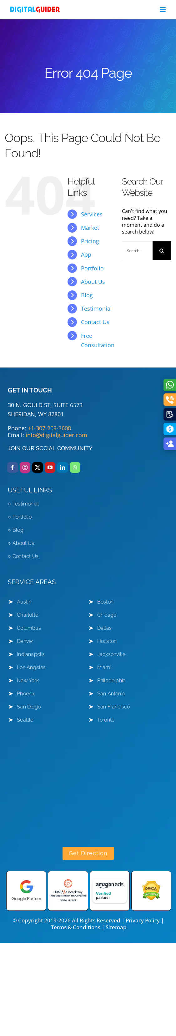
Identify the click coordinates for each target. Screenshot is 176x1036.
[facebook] (12, 467)
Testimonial (96, 308)
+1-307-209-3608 (49, 428)
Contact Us (95, 322)
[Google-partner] (26, 873)
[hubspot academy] (68, 873)
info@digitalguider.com (56, 435)
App (86, 254)
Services (92, 214)
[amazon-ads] (110, 873)
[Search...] (137, 250)
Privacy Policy (143, 920)
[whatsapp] (75, 467)
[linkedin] (62, 467)
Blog (87, 295)
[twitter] (37, 467)
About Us (93, 281)
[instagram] (25, 467)
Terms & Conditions (75, 927)
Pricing (90, 241)
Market (90, 227)
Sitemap (116, 927)
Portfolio (92, 268)
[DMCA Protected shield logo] (151, 873)
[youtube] (50, 467)
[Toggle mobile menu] (163, 9)
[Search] (162, 250)
